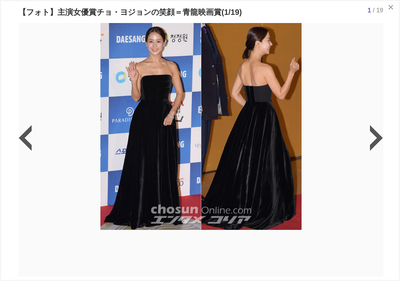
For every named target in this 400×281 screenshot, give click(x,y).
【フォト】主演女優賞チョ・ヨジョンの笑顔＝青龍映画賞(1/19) (130, 12)
